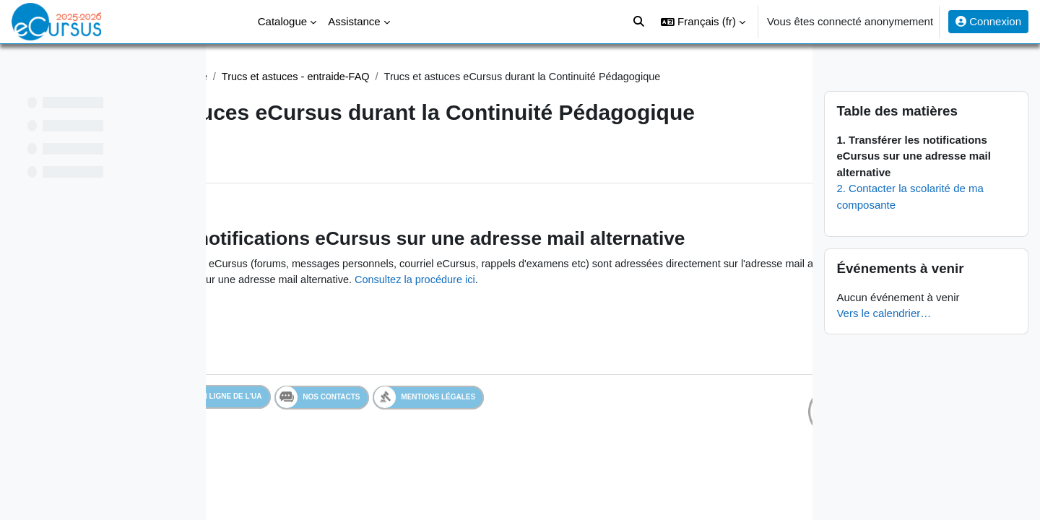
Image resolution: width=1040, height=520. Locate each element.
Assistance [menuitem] (354, 21)
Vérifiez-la (628, 334)
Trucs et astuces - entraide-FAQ (501, 77)
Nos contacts (428, 469)
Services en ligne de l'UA (306, 468)
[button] (703, 21)
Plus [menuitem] (306, 191)
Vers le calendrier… (913, 313)
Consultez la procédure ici (530, 350)
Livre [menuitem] (260, 191)
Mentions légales (535, 468)
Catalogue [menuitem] (282, 21)
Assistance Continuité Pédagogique (325, 77)
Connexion (988, 21)
